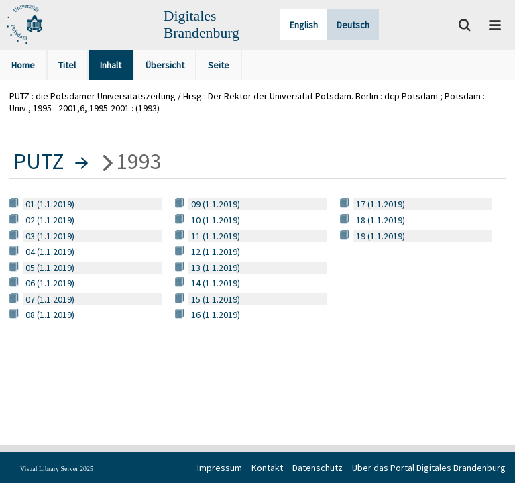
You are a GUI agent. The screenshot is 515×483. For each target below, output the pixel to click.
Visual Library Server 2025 (56, 468)
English (304, 25)
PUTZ (38, 161)
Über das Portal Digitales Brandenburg (429, 468)
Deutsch (353, 25)
